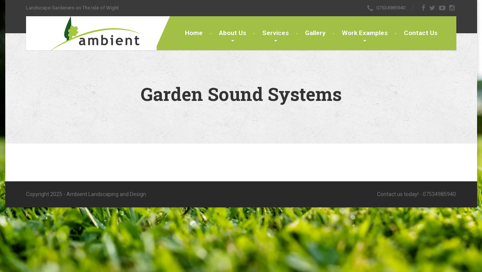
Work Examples (365, 33)
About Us (232, 33)
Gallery (315, 33)
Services (275, 33)
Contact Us (420, 33)
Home (194, 33)
